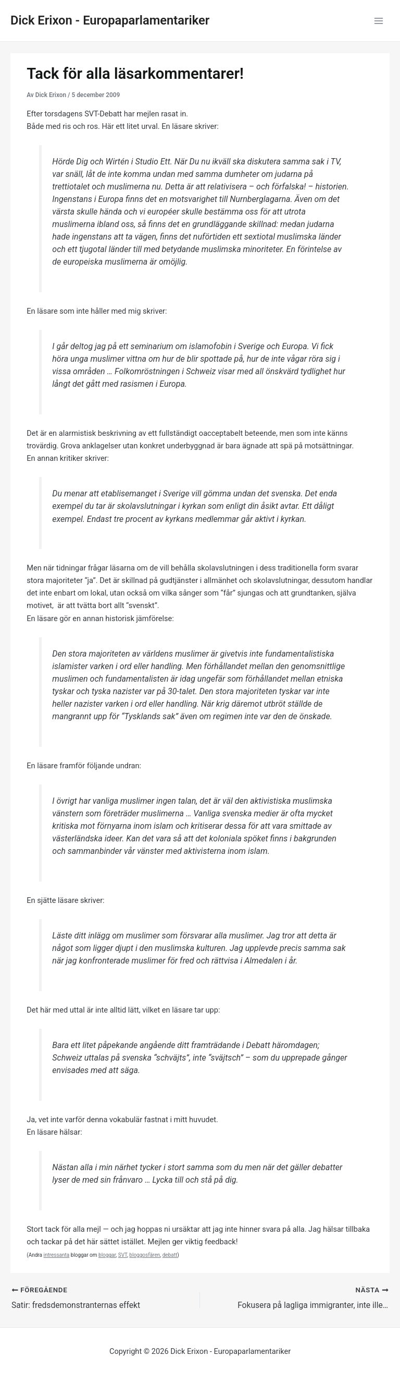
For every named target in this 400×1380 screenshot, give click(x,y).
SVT (122, 1255)
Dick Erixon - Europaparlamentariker (109, 20)
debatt (170, 1255)
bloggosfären (144, 1255)
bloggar (107, 1255)
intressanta (56, 1255)
